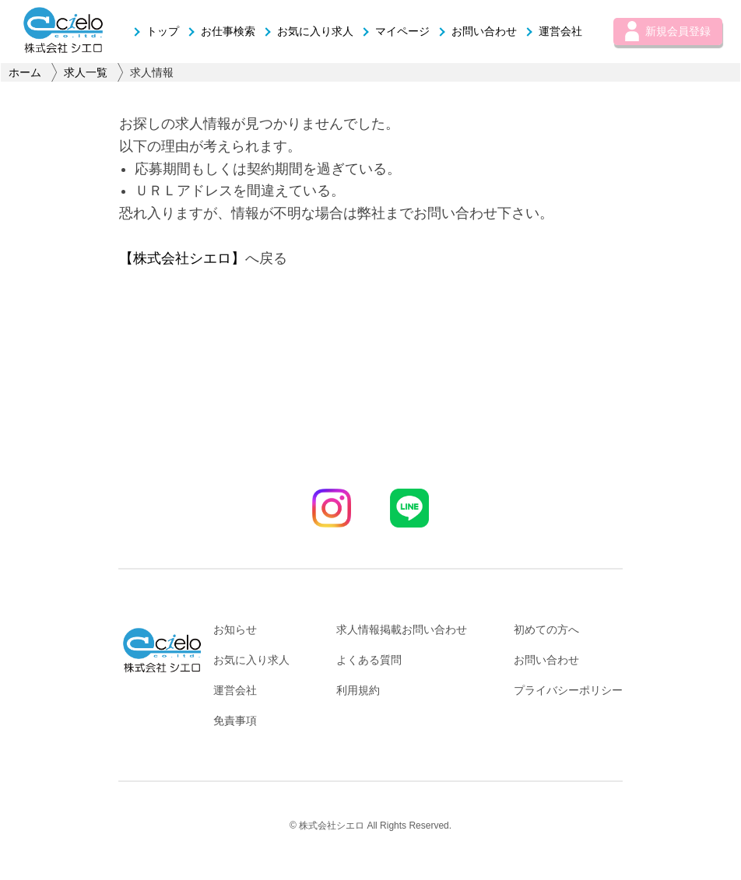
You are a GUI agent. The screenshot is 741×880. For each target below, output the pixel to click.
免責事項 (235, 720)
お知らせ (235, 629)
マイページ (395, 31)
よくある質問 (369, 659)
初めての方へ (546, 629)
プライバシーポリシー (568, 690)
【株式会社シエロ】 (182, 258)
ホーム (25, 72)
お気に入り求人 (308, 31)
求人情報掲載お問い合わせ (401, 629)
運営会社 (553, 31)
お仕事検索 (221, 31)
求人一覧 (85, 72)
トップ (155, 31)
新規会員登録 (668, 31)
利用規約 (358, 690)
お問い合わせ (477, 31)
